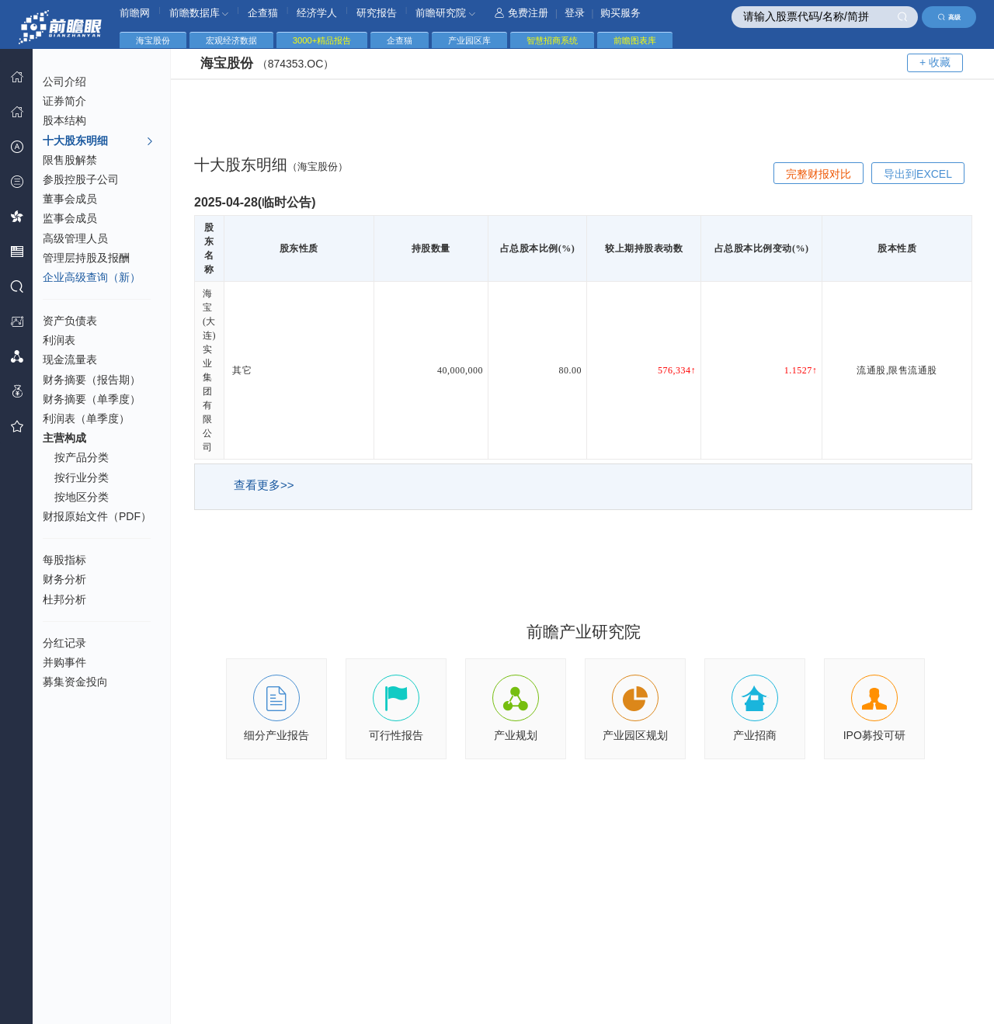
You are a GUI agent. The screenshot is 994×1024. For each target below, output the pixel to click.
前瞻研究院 (445, 13)
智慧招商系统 (552, 40)
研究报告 (376, 13)
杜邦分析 (64, 599)
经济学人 (317, 13)
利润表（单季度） (86, 418)
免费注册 (521, 13)
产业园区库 (469, 40)
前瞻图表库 (634, 40)
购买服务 (620, 13)
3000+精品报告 (322, 40)
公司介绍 (64, 81)
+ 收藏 (935, 62)
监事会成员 (70, 218)
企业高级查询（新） (92, 277)
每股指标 (64, 560)
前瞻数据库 (199, 13)
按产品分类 (81, 457)
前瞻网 (135, 13)
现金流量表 (70, 359)
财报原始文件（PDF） (97, 516)
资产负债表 (70, 320)
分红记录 (64, 643)
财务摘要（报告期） (92, 379)
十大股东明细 (98, 141)
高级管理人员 (75, 238)
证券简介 (64, 101)
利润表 (59, 340)
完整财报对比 (818, 174)
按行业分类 (81, 477)
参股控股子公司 (81, 179)
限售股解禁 (70, 160)
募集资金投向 (75, 681)
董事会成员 (70, 199)
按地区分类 (81, 497)
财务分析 (64, 579)
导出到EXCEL (918, 174)
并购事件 (64, 662)
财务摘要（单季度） (92, 399)
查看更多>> (264, 484)
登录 (575, 13)
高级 (949, 17)
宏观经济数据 (231, 40)
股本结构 (64, 120)
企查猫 (263, 13)
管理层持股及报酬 (86, 258)
